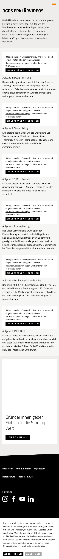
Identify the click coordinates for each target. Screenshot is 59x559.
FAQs (30, 438)
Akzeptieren (13, 553)
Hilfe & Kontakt (23, 430)
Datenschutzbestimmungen (18, 62)
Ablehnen (33, 553)
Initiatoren (7, 430)
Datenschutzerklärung (23, 542)
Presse (21, 438)
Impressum (39, 430)
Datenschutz (8, 438)
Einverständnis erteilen (23, 70)
